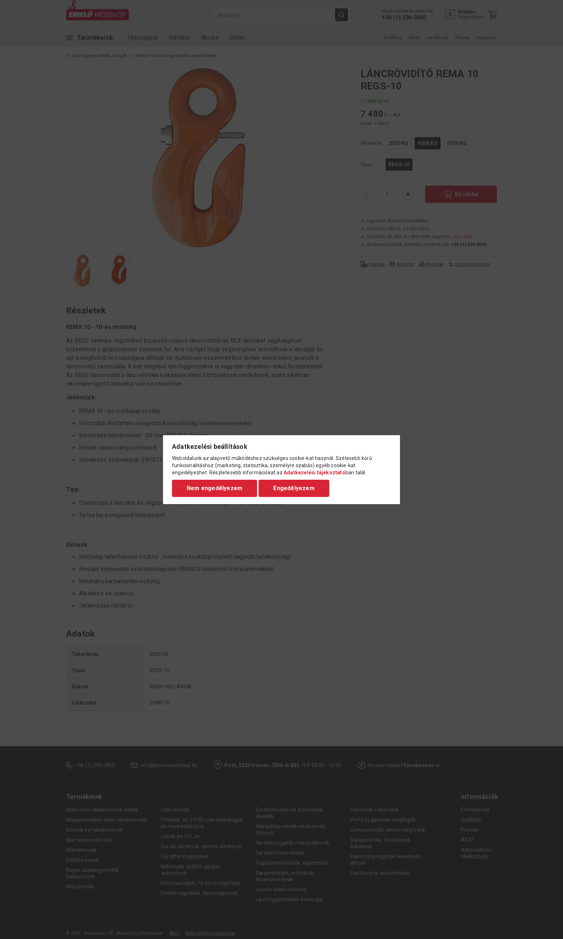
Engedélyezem (293, 488)
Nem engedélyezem (214, 488)
